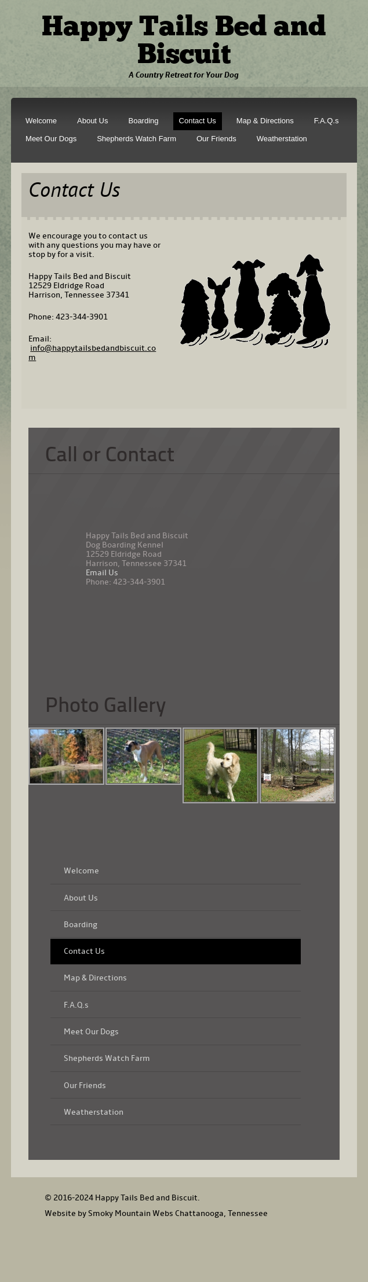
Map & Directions (265, 120)
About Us (92, 120)
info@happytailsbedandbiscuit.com (92, 352)
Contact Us (197, 120)
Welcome (41, 120)
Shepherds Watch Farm (136, 138)
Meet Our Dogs (50, 138)
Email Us (102, 573)
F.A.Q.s (326, 120)
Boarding (143, 120)
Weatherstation (282, 138)
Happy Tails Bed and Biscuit (184, 42)
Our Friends (216, 138)
